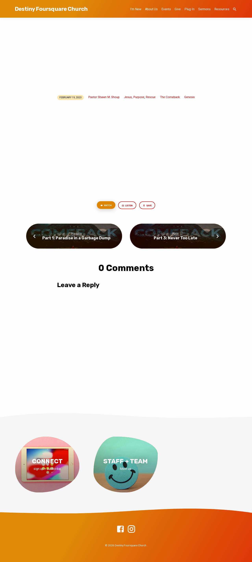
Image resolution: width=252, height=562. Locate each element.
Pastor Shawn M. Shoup (104, 97)
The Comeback (170, 97)
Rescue (151, 97)
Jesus (128, 97)
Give (178, 9)
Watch (104, 205)
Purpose (138, 97)
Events (166, 9)
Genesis (189, 97)
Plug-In (189, 9)
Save (149, 206)
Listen (127, 206)
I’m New (135, 9)
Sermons (204, 9)
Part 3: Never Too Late (175, 238)
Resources (221, 9)
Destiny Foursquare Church (51, 9)
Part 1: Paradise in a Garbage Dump (76, 238)
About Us (151, 9)
